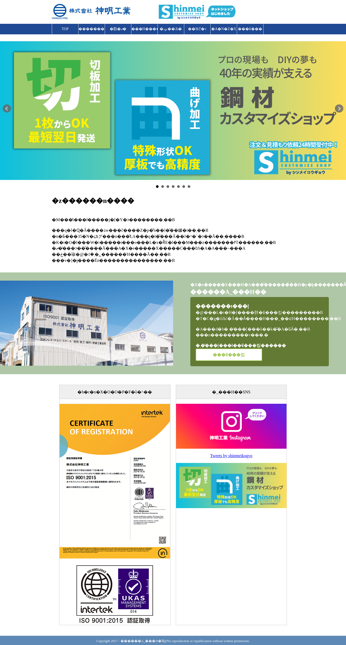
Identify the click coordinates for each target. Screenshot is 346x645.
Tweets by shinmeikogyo (231, 455)
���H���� (144, 29)
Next (339, 108)
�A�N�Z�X (223, 29)
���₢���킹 (250, 30)
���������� (92, 29)
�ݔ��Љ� (171, 29)
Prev (7, 108)
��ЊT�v (197, 29)
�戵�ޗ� (118, 29)
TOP (65, 29)
